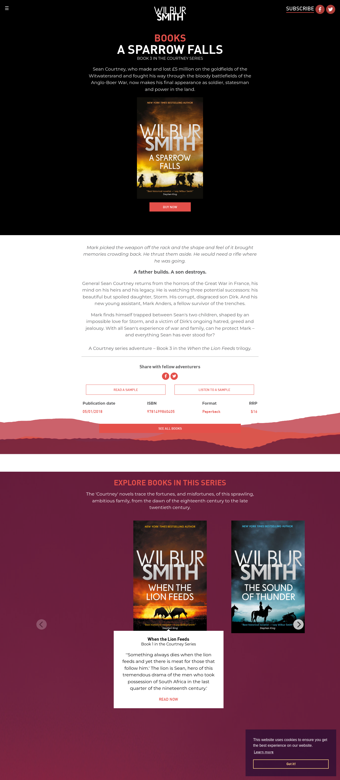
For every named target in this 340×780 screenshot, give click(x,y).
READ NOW (166, 699)
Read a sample (126, 392)
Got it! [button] (291, 764)
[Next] (296, 624)
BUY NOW (170, 210)
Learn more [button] (264, 752)
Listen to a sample (214, 393)
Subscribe (300, 8)
